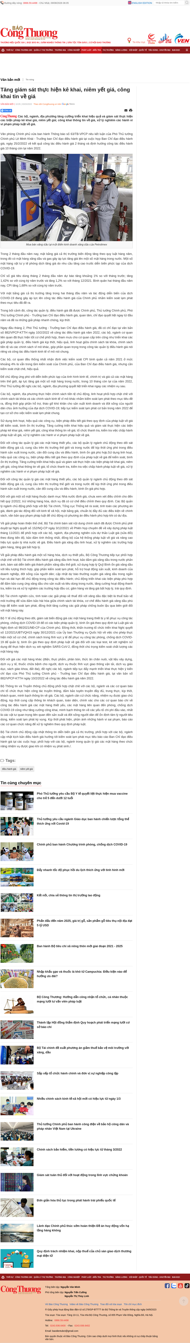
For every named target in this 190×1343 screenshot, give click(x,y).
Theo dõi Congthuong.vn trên (47, 104)
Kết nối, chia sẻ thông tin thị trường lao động (68, 895)
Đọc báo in (33, 42)
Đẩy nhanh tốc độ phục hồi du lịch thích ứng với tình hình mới (80, 870)
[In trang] (131, 110)
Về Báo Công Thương (56, 1304)
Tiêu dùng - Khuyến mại (159, 50)
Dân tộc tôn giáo (77, 42)
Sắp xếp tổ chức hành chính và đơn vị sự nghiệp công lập (77, 1073)
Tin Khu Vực (136, 41)
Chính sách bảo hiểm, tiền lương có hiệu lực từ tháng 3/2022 (79, 1149)
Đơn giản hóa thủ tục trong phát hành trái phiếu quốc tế (76, 1200)
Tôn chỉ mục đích (133, 1304)
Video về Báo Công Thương (84, 1304)
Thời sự (9, 50)
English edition (142, 3)
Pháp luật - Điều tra (91, 50)
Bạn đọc (176, 50)
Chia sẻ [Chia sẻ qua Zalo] (6, 110)
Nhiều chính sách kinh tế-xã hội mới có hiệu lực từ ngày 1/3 (79, 1098)
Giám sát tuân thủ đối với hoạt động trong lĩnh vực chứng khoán (82, 1175)
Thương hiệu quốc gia (12, 42)
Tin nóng (30, 79)
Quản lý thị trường (43, 50)
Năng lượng (121, 50)
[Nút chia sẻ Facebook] (26, 110)
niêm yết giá (26, 769)
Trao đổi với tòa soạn (111, 1304)
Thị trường (108, 50)
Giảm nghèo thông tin (53, 42)
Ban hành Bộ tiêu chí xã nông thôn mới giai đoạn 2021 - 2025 (80, 946)
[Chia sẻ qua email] (125, 110)
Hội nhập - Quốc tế (138, 50)
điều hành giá (9, 769)
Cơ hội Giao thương (100, 42)
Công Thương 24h (23, 50)
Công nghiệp (74, 50)
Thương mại (60, 50)
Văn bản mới (10, 79)
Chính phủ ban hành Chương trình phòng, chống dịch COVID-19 (82, 844)
